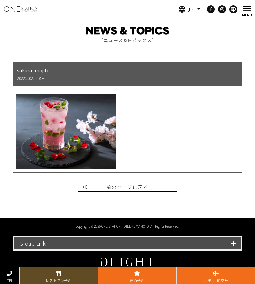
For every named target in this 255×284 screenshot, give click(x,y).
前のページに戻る (127, 187)
